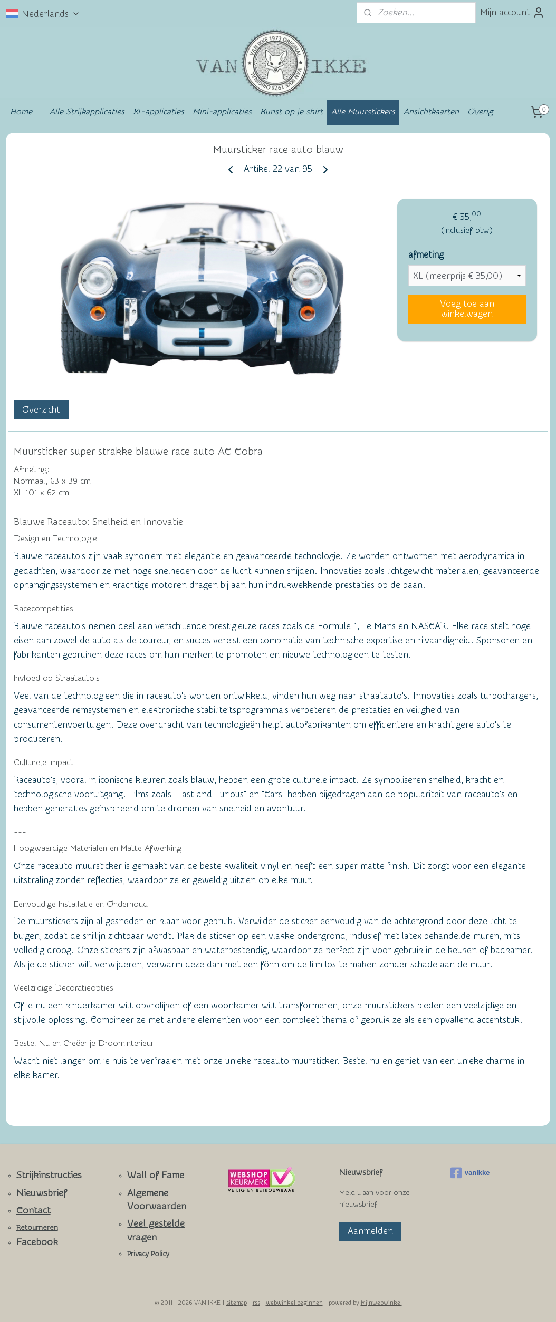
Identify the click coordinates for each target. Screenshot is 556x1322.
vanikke (470, 1173)
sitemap (236, 1302)
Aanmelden (370, 1231)
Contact (33, 1210)
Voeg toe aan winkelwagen (467, 309)
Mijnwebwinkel (381, 1302)
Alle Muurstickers (363, 111)
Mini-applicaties (222, 111)
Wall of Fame (155, 1175)
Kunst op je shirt (291, 111)
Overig (480, 111)
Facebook (37, 1242)
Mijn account (512, 12)
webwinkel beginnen (294, 1302)
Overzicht (41, 410)
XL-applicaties (158, 111)
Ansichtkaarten (431, 111)
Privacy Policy (148, 1254)
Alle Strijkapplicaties (87, 111)
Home (21, 111)
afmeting (426, 255)
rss (256, 1302)
